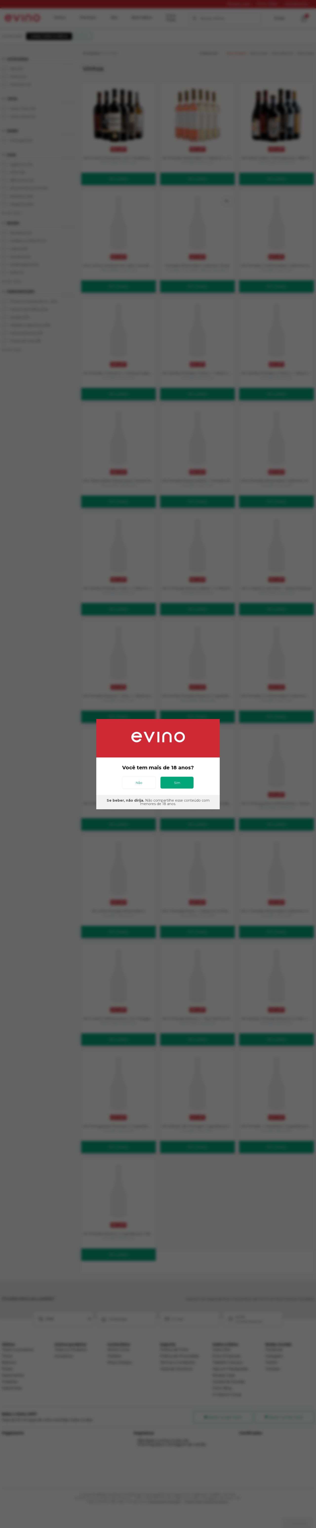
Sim (177, 783)
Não (139, 783)
